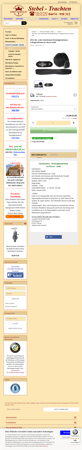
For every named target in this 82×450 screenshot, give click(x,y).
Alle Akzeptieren (68, 432)
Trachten (8, 19)
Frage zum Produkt (38, 141)
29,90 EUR (15, 255)
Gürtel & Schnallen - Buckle (14, 45)
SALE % (55, 19)
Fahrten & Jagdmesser (13, 59)
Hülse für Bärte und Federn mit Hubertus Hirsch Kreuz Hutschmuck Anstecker (15, 248)
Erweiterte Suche (15, 328)
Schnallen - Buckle (14, 51)
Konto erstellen (9, 303)
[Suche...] (24, 23)
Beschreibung (39, 155)
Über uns (74, 19)
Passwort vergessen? (11, 306)
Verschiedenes (10, 78)
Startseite (44, 19)
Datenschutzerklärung (41, 446)
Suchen (64, 19)
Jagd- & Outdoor (11, 35)
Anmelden (15, 299)
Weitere (19, 19)
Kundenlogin (62, 2)
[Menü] (78, 429)
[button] (33, 123)
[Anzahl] (53, 123)
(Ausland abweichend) (51, 96)
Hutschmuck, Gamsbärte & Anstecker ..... (14, 67)
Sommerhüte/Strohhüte (13, 75)
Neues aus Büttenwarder (13, 71)
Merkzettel (73, 2)
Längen (54, 155)
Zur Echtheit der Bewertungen (15, 372)
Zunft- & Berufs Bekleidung (14, 38)
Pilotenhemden (10, 41)
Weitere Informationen (68, 437)
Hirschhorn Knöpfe (11, 63)
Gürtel (11, 48)
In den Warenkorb (51, 130)
